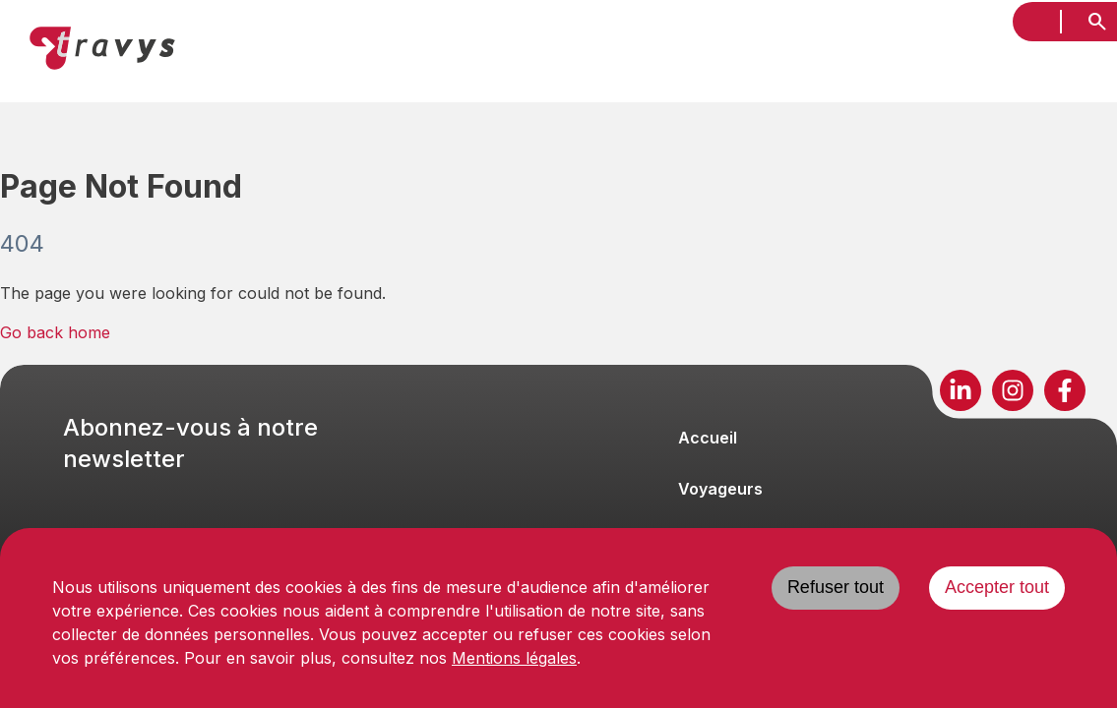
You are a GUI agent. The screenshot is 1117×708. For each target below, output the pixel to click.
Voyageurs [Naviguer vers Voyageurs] (720, 489)
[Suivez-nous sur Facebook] (1065, 390)
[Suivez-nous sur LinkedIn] (960, 390)
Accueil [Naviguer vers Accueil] (707, 437)
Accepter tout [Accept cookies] (997, 587)
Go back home (55, 332)
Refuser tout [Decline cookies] (835, 587)
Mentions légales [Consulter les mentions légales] (514, 658)
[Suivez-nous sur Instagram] (1012, 390)
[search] (1097, 21)
